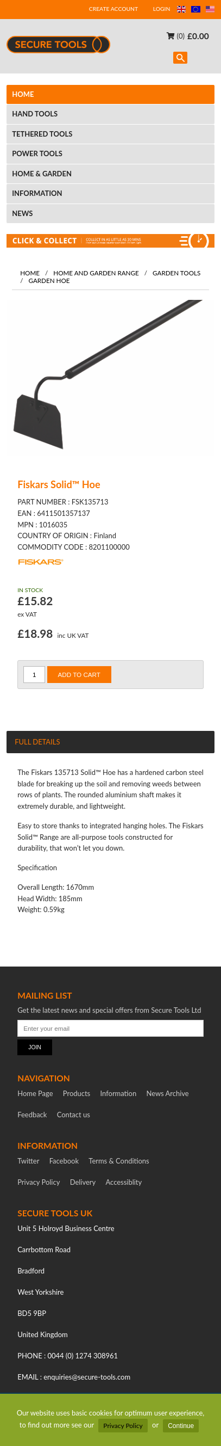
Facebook (64, 1160)
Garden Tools (176, 272)
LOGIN (162, 8)
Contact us (73, 1114)
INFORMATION (37, 193)
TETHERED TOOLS (42, 134)
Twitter (28, 1160)
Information (118, 1093)
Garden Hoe (49, 280)
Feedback (32, 1114)
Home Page (35, 1093)
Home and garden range (95, 272)
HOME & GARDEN (42, 173)
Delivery (83, 1182)
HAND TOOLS (35, 113)
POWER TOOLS (37, 153)
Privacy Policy (122, 1426)
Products (76, 1093)
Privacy (38, 1182)
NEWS (22, 213)
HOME (23, 94)
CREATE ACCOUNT (113, 8)
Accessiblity (124, 1182)
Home (30, 272)
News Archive (168, 1093)
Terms (119, 1160)
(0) (176, 35)
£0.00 (198, 35)
